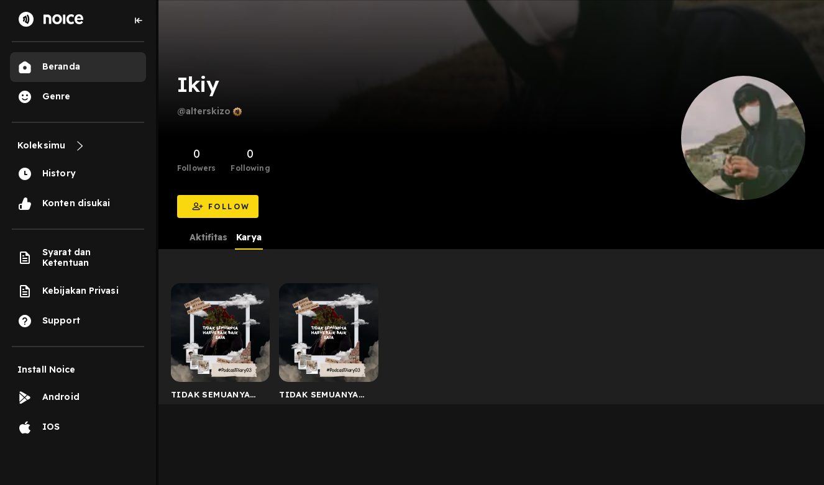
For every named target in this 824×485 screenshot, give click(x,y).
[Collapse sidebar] (139, 20)
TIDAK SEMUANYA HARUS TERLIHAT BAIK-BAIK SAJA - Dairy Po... (319, 396)
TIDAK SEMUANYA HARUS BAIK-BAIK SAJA (211, 396)
